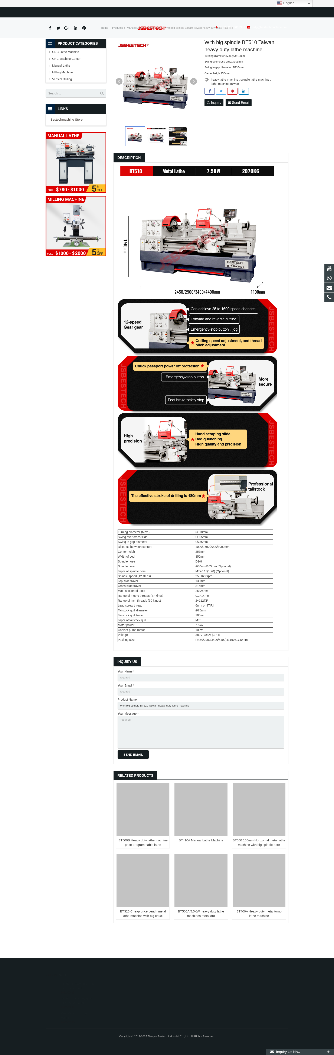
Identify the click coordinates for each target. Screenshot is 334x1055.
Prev (119, 103)
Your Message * (128, 737)
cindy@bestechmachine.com (99, 11)
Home (104, 49)
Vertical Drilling (62, 101)
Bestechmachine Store (66, 141)
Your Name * (126, 693)
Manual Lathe (135, 49)
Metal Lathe (154, 49)
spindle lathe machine (254, 101)
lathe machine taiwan (225, 106)
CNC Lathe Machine (65, 74)
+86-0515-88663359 (61, 11)
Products (117, 49)
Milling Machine (62, 94)
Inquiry (214, 125)
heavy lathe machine (224, 101)
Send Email (238, 125)
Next (193, 103)
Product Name (127, 723)
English (285, 3)
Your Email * (126, 708)
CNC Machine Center (66, 81)
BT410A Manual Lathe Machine (201, 867)
